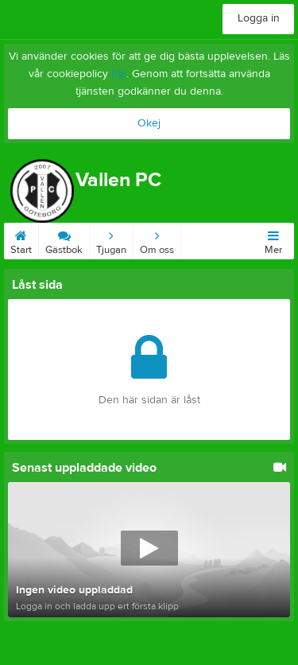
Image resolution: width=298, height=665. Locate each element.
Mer (273, 239)
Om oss (157, 239)
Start (21, 239)
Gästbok (64, 239)
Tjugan (111, 239)
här (118, 74)
